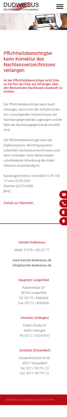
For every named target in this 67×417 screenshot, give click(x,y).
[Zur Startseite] (21, 10)
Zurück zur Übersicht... (20, 203)
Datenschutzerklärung (30, 413)
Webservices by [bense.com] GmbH (29, 399)
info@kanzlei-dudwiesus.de (32, 265)
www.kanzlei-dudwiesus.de (32, 260)
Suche (28, 409)
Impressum (42, 409)
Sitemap (15, 409)
